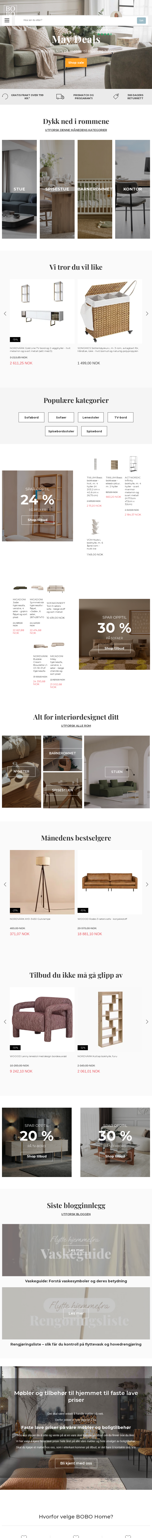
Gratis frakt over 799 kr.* (27, 97)
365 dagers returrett (135, 97)
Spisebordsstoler (61, 431)
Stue (19, 189)
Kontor (132, 189)
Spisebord (94, 431)
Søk (141, 20)
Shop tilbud (38, 505)
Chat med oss (105, 30)
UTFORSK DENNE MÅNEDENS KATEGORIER (76, 130)
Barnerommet (95, 189)
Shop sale (76, 62)
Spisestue (57, 189)
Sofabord (31, 417)
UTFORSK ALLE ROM (76, 667)
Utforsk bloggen (76, 1155)
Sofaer (61, 417)
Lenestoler (91, 417)
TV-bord (120, 417)
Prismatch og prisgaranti (83, 97)
